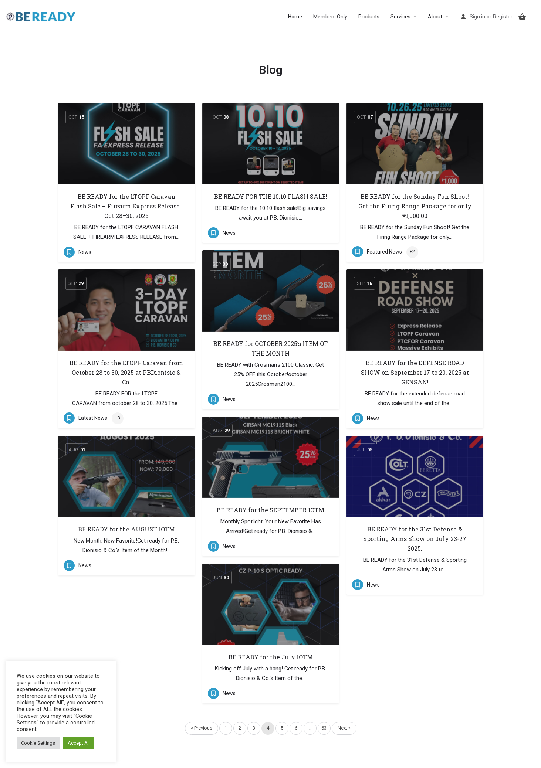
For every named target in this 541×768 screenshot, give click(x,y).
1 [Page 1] (225, 728)
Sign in (477, 17)
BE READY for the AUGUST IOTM (126, 529)
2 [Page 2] (240, 728)
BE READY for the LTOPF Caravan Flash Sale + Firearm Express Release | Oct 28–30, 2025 (126, 206)
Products (368, 17)
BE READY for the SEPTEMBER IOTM (270, 510)
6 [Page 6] (296, 728)
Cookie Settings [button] (38, 743)
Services (400, 17)
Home (295, 17)
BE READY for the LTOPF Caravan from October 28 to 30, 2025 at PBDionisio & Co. (126, 372)
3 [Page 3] (254, 728)
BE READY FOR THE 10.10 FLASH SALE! (270, 196)
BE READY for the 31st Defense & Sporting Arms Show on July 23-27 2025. (414, 538)
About (435, 17)
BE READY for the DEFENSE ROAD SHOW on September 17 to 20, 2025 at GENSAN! (415, 372)
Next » (344, 728)
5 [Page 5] (282, 728)
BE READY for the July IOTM (271, 657)
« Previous (201, 728)
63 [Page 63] (324, 728)
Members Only (330, 17)
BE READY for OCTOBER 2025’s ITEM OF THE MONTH (270, 348)
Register (503, 17)
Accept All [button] (79, 743)
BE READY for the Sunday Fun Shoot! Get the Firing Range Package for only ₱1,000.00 (414, 206)
